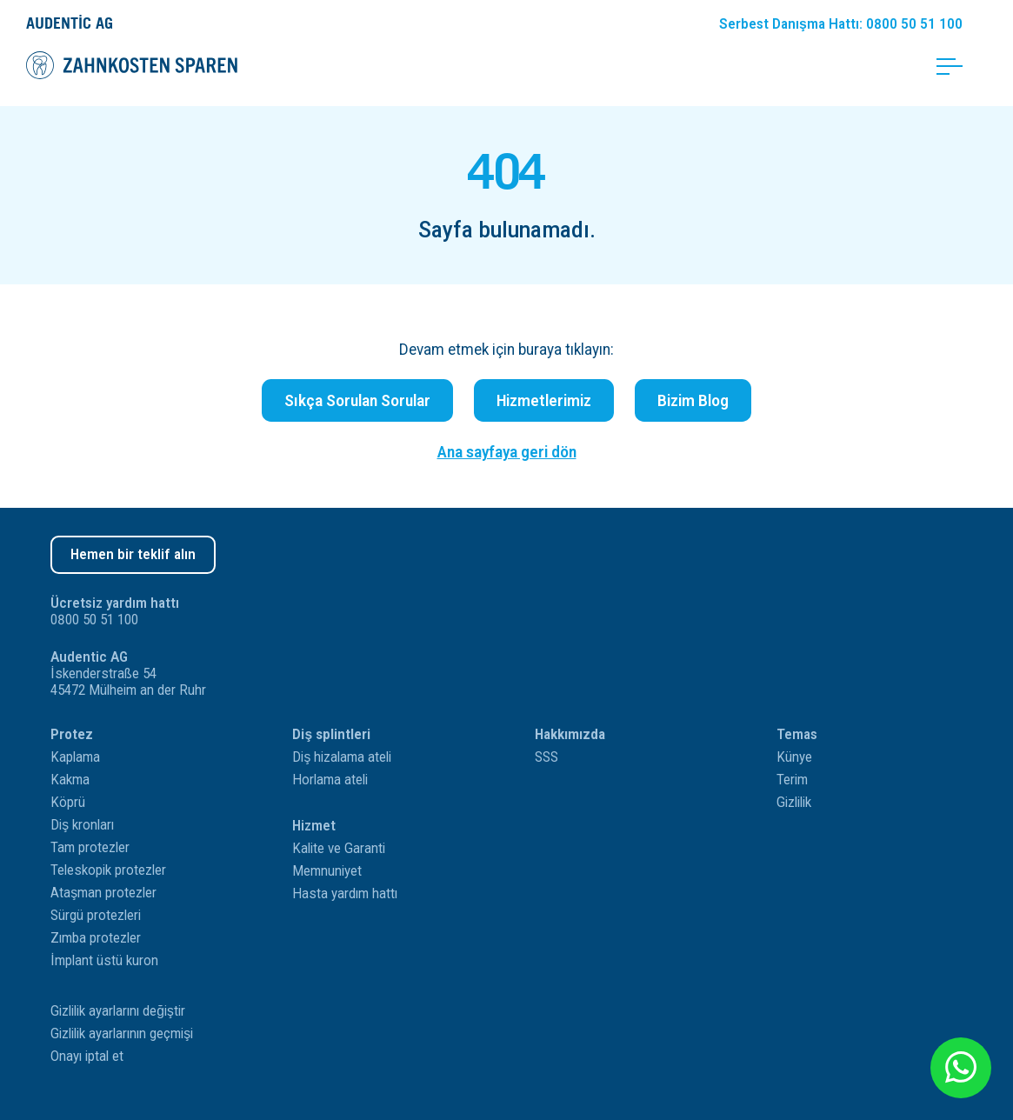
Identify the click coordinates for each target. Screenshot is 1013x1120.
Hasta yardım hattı (344, 893)
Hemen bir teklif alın (133, 554)
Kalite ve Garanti (338, 848)
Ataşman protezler (103, 892)
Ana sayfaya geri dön (506, 452)
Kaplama (75, 757)
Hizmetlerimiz (544, 400)
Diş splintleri (331, 734)
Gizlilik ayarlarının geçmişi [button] (121, 1033)
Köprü (67, 802)
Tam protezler (90, 847)
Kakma (70, 779)
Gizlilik (793, 802)
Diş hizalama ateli (341, 757)
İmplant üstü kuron (103, 960)
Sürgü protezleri (95, 915)
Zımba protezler (95, 938)
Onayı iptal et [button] (86, 1056)
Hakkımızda (570, 734)
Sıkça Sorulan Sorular (357, 400)
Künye (794, 757)
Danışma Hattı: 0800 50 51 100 (841, 24)
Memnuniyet (327, 871)
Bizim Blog (693, 400)
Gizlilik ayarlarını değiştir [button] (117, 1011)
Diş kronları (82, 825)
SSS (546, 757)
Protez (71, 734)
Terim (792, 779)
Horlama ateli (330, 779)
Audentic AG (69, 23)
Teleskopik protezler (108, 870)
